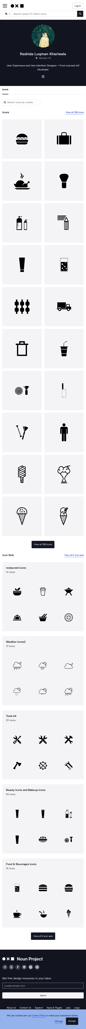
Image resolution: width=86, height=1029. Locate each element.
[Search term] (44, 14)
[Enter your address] (43, 986)
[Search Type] (7, 14)
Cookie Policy (38, 1015)
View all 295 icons (75, 112)
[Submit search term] (80, 14)
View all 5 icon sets (74, 555)
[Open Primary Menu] (5, 6)
